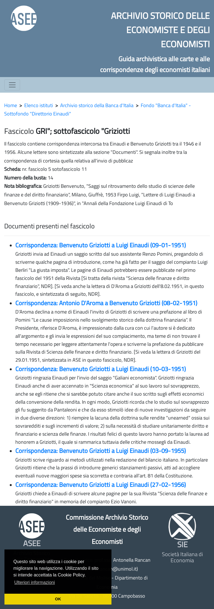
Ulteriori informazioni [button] (34, 582)
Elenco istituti (38, 105)
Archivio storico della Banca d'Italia (96, 105)
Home (10, 105)
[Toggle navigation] (12, 84)
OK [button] (58, 599)
